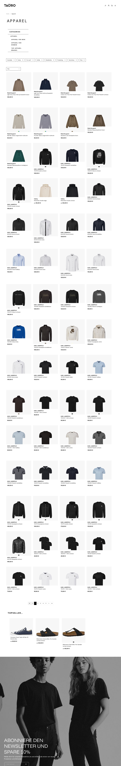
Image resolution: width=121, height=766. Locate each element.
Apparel (13, 36)
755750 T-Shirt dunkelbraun (41, 454)
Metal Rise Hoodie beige (40, 207)
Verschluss (73, 60)
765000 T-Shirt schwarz (67, 560)
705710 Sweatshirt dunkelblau (68, 171)
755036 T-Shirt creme (67, 454)
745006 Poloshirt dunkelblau (14, 489)
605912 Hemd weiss (12, 383)
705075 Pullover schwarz (13, 313)
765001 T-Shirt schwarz (40, 560)
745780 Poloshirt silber (67, 383)
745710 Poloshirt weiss (40, 595)
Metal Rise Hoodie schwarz (68, 207)
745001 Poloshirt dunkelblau (41, 489)
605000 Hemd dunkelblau (95, 242)
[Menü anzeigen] (115, 5)
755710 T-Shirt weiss (66, 595)
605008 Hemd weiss (39, 277)
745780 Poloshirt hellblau (94, 383)
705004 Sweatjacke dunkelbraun (42, 348)
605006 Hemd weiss (66, 277)
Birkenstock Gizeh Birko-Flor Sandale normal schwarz (72, 646)
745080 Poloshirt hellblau (94, 489)
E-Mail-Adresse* (10, 764)
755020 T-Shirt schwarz (67, 419)
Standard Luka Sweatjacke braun (69, 136)
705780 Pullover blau (12, 348)
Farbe (20, 60)
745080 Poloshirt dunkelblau (68, 489)
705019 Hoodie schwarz (13, 207)
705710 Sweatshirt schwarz (95, 525)
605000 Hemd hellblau (13, 277)
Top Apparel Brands (16, 49)
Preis (82, 60)
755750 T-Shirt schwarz (94, 595)
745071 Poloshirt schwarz (40, 383)
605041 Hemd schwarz (13, 242)
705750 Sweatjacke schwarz (14, 525)
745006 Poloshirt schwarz (94, 454)
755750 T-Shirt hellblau (13, 454)
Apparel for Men (18, 39)
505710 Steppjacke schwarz (14, 560)
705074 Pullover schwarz (94, 171)
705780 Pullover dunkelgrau (95, 313)
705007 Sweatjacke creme (95, 348)
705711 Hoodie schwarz (67, 525)
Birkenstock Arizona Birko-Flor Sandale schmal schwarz (46, 646)
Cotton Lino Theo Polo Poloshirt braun (70, 101)
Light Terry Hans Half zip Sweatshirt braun (18, 101)
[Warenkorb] (112, 5)
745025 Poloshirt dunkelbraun (15, 419)
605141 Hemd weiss (39, 242)
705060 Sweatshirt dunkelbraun (42, 313)
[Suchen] (105, 5)
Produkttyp (61, 60)
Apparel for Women (16, 44)
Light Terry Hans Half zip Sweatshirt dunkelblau (43, 101)
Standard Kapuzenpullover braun (96, 136)
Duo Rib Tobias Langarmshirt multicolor (44, 136)
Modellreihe (50, 60)
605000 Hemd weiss (93, 277)
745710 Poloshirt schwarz (94, 560)
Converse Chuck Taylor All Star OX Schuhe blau (19, 646)
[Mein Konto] (108, 5)
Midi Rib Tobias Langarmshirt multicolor (17, 136)
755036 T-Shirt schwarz (40, 419)
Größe (40, 60)
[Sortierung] (13, 69)
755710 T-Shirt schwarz (13, 595)
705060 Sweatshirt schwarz (68, 313)
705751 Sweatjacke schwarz (41, 525)
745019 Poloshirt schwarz (94, 419)
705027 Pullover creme (67, 348)
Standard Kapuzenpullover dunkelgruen (17, 171)
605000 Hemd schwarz (94, 207)
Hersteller (11, 60)
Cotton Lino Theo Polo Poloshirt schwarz (98, 101)
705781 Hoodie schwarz (40, 171)
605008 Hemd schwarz (67, 242)
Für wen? (30, 60)
